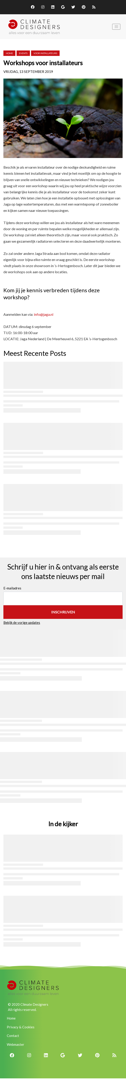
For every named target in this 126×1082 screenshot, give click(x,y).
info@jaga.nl (43, 314)
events (23, 53)
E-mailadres (12, 588)
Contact (13, 1036)
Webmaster (15, 1044)
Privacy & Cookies (20, 1027)
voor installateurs (45, 53)
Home (9, 53)
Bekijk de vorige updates (21, 622)
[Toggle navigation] (116, 27)
